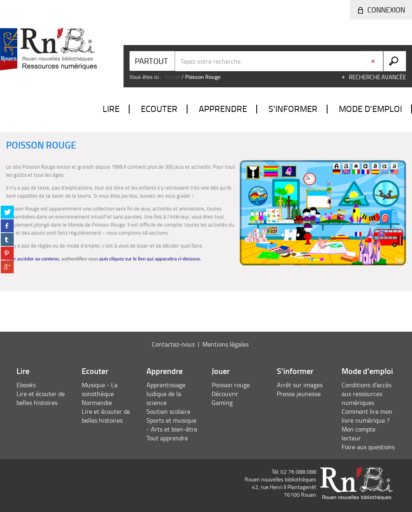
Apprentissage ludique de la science (165, 393)
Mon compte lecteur (358, 433)
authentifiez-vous (80, 259)
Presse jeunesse (299, 393)
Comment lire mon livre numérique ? (367, 416)
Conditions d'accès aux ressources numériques (366, 393)
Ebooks (26, 384)
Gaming (222, 402)
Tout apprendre (167, 438)
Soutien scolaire (168, 411)
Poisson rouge (231, 384)
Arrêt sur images (300, 384)
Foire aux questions (368, 446)
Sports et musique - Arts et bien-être (171, 425)
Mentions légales (225, 344)
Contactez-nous (173, 344)
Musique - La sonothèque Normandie (99, 393)
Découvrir (225, 393)
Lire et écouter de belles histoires (40, 398)
